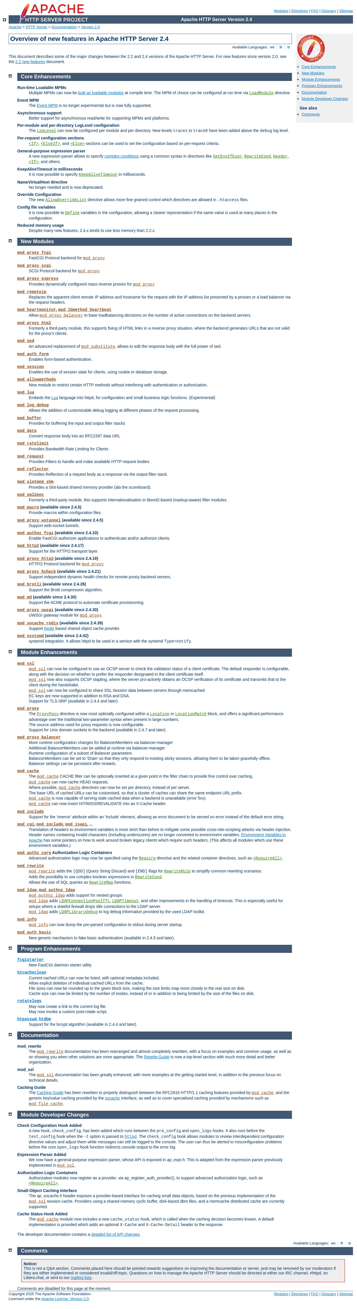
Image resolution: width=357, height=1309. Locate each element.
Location (159, 714)
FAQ (314, 11)
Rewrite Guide (157, 1057)
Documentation (64, 27)
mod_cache (28, 771)
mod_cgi (25, 824)
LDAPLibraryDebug (78, 912)
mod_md (24, 597)
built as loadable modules (101, 92)
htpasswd (27, 1019)
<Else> (77, 143)
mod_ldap (27, 890)
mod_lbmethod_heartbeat (84, 309)
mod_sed (25, 341)
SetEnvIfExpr (227, 156)
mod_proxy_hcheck (36, 571)
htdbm (45, 1019)
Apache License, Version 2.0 (65, 1299)
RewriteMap (101, 882)
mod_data (27, 430)
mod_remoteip (31, 292)
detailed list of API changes (115, 1234)
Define (72, 213)
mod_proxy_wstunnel (39, 520)
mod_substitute (98, 346)
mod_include (30, 811)
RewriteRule (177, 871)
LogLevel (46, 131)
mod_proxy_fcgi (34, 252)
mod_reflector (33, 469)
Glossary (328, 11)
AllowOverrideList (66, 200)
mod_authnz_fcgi (35, 533)
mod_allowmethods (36, 379)
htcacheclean (31, 972)
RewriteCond (257, 156)
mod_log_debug (33, 405)
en (272, 47)
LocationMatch (191, 714)
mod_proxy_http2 (35, 558)
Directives (299, 11)
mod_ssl (25, 663)
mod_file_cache (46, 1104)
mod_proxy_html (34, 323)
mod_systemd (30, 636)
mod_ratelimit (33, 443)
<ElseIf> (50, 143)
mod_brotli (29, 584)
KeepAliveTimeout (98, 174)
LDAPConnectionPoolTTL (84, 901)
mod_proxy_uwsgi (35, 610)
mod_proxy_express (37, 278)
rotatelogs (29, 1001)
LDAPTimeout (125, 901)
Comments (311, 114)
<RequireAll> (267, 858)
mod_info (27, 919)
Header (280, 156)
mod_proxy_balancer (61, 315)
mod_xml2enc (30, 494)
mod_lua (25, 392)
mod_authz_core (34, 853)
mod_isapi (76, 824)
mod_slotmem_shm (35, 481)
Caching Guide (50, 1092)
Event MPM (47, 105)
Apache (15, 27)
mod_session (30, 366)
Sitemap (346, 11)
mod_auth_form (33, 354)
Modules (281, 11)
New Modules (313, 73)
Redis (49, 628)
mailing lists (81, 1277)
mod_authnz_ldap (57, 890)
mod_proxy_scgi (34, 265)
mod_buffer (29, 418)
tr (288, 47)
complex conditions (122, 156)
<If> (34, 143)
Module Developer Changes (325, 99)
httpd (131, 1136)
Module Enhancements (321, 79)
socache (112, 1098)
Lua (55, 397)
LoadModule (261, 93)
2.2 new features (30, 61)
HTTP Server (37, 27)
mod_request (30, 456)
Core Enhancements (319, 67)
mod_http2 (28, 545)
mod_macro (28, 507)
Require (147, 858)
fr (280, 47)
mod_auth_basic (34, 932)
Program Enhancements (322, 86)
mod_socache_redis (37, 623)
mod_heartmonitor (36, 309)
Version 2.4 (90, 27)
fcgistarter (30, 959)
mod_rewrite (30, 866)
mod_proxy (94, 258)
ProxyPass (48, 714)
